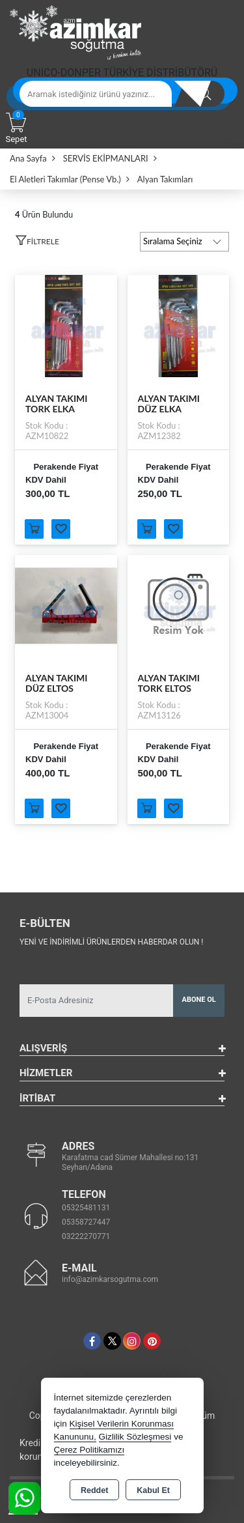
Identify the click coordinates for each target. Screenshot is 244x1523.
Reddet (94, 1490)
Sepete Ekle (34, 529)
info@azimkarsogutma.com (110, 1279)
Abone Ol (199, 999)
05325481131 (86, 1207)
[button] (37, 243)
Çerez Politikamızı (89, 1450)
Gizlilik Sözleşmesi (135, 1437)
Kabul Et (153, 1490)
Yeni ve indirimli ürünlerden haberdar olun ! (111, 942)
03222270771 (86, 1236)
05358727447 (86, 1222)
